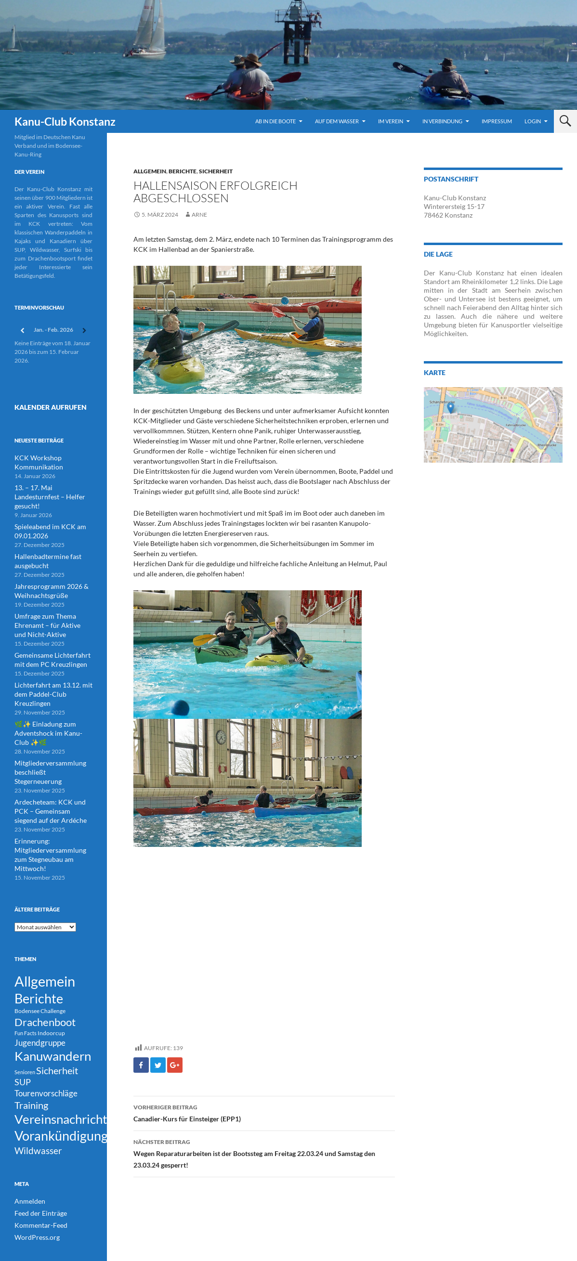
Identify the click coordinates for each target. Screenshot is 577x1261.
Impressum (497, 121)
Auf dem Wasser (337, 121)
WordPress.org (33, 1210)
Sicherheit (216, 171)
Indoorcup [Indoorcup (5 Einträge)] (51, 988)
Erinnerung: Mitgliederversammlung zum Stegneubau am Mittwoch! (50, 807)
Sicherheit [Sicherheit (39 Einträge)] (57, 1031)
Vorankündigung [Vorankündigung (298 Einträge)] (61, 1107)
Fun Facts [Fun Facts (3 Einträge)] (25, 988)
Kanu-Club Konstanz (65, 121)
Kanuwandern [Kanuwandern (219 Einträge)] (52, 1014)
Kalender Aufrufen (42, 406)
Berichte (183, 171)
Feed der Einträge (36, 1187)
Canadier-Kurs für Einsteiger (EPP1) (264, 1112)
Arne (199, 214)
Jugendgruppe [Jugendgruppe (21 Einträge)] (40, 999)
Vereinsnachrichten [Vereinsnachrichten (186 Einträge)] (67, 1087)
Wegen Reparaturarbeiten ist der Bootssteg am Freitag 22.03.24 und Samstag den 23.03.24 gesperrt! (264, 1152)
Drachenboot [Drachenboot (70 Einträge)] (45, 976)
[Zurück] (22, 330)
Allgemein (149, 171)
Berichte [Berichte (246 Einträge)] (38, 949)
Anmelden (27, 1175)
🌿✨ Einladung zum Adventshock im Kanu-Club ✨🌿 (53, 703)
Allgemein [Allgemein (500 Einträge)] (44, 929)
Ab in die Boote (275, 121)
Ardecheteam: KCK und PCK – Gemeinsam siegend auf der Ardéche (52, 769)
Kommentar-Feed (36, 1198)
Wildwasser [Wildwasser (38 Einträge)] (38, 1124)
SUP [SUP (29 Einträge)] (22, 1045)
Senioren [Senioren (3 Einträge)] (24, 1032)
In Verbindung (442, 121)
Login (533, 121)
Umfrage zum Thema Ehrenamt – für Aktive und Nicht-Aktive (47, 608)
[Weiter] (84, 330)
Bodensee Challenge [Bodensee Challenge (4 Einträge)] (40, 964)
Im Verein (390, 121)
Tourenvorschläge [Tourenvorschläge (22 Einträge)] (46, 1058)
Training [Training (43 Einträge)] (31, 1071)
